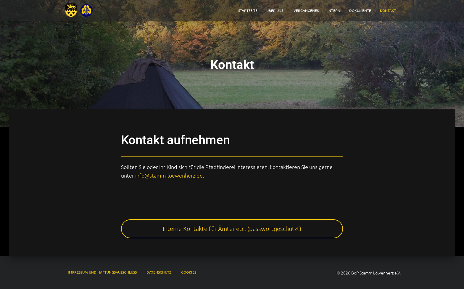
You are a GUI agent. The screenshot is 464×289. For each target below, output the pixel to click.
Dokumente (360, 10)
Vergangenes (306, 10)
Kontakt (388, 10)
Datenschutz (158, 272)
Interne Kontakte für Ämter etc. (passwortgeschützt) (232, 228)
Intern (334, 10)
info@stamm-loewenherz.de (169, 175)
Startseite (247, 10)
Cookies (188, 272)
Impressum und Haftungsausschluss (102, 272)
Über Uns (275, 10)
